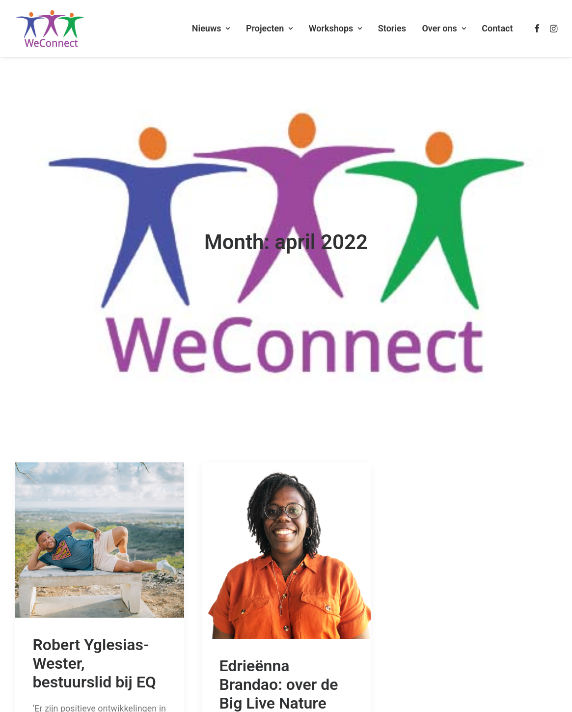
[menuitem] (211, 28)
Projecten (269, 28)
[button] (537, 28)
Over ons (443, 28)
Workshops (335, 28)
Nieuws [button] (211, 28)
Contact (497, 28)
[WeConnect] (50, 28)
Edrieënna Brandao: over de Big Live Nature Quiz (278, 648)
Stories (392, 28)
